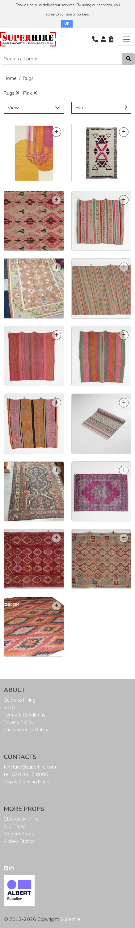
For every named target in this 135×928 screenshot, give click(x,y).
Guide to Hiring (19, 700)
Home (10, 78)
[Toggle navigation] (126, 39)
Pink (30, 93)
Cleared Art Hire (21, 819)
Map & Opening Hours (27, 781)
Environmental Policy (26, 729)
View (34, 107)
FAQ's (10, 707)
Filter (101, 107)
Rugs (11, 93)
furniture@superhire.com (30, 767)
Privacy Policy (18, 722)
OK (66, 23)
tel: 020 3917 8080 (26, 774)
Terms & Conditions (24, 715)
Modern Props (19, 833)
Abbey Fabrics (19, 841)
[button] (95, 39)
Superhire (70, 919)
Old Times (15, 826)
